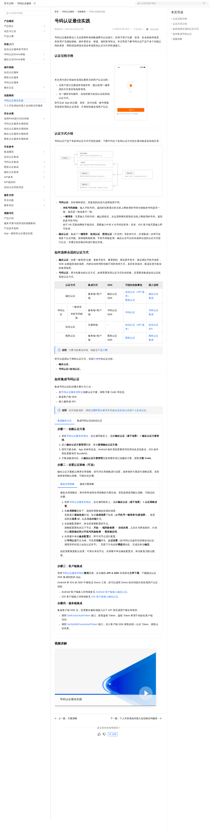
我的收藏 (154, 40)
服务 (99, 5)
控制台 (183, 5)
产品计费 (103, 361)
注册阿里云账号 (99, 421)
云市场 (82, 5)
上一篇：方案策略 (66, 729)
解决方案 (54, 5)
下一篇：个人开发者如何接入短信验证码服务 (135, 729)
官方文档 (8, 14)
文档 (168, 5)
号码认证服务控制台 (72, 403)
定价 (72, 5)
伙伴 (91, 5)
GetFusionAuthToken (78, 626)
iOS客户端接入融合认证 (104, 607)
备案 (175, 5)
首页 (57, 22)
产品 (43, 5)
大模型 (34, 5)
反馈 (112, 745)
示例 (95, 369)
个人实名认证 (139, 421)
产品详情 (138, 40)
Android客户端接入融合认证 (111, 602)
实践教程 (81, 22)
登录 (203, 5)
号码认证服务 (24, 14)
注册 (191, 5)
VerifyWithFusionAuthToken (82, 635)
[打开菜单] (5, 5)
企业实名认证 (122, 421)
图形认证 (130, 310)
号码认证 (130, 323)
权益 (64, 5)
